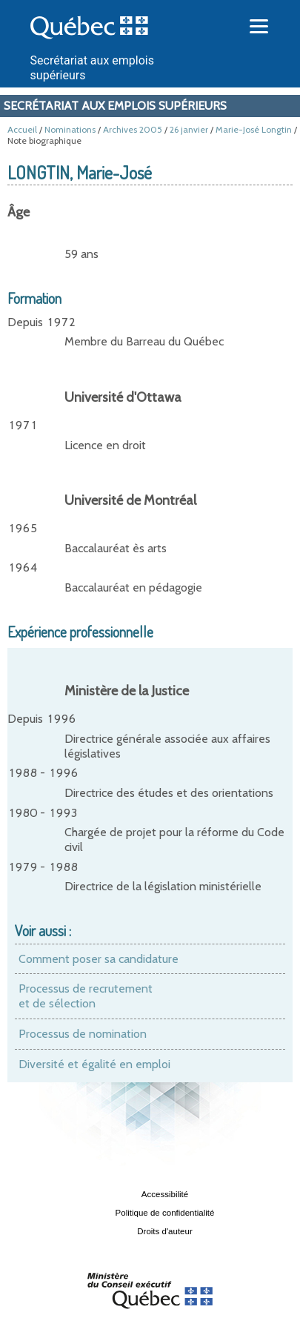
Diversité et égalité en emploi (94, 1064)
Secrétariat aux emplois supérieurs (115, 106)
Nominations (70, 129)
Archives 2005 (132, 129)
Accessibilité (164, 1194)
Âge (18, 212)
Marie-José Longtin (254, 129)
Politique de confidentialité (165, 1212)
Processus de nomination (83, 1034)
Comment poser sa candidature (99, 959)
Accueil (22, 129)
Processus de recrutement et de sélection (86, 995)
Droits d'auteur (165, 1231)
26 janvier (189, 129)
